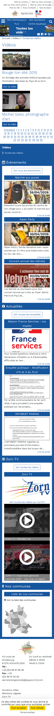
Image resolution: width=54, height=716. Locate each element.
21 (25, 133)
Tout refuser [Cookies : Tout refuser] (37, 708)
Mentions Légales (11, 693)
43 (14, 140)
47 (30, 140)
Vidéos (16, 38)
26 (43, 133)
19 (18, 133)
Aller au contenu (21, 2)
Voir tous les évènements (27, 170)
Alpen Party (27, 219)
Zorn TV (6, 696)
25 (39, 133)
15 (5, 133)
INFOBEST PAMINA (27, 414)
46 (26, 140)
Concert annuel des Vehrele (27, 261)
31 (12, 136)
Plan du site (15, 8)
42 (51, 136)
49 (37, 140)
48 (33, 140)
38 (37, 136)
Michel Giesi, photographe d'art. (25, 116)
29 (4, 136)
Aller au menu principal (41, 2)
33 (18, 136)
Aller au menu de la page (40, 5)
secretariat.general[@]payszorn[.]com (22, 680)
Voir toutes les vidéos (27, 467)
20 (21, 133)
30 (8, 136)
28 (50, 133)
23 (32, 133)
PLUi (17, 24)
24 (36, 133)
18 (15, 133)
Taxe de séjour (45, 8)
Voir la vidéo (9, 86)
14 (51, 130)
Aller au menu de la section (15, 5)
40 (44, 136)
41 (48, 136)
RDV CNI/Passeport (16, 20)
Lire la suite (43, 215)
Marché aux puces (27, 177)
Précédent (9, 130)
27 (47, 133)
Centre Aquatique (37, 24)
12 (45, 130)
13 (48, 130)
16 (8, 133)
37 (33, 136)
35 (26, 136)
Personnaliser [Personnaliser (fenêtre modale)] (27, 712)
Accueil (6, 38)
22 (28, 133)
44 (18, 140)
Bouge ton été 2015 (19, 72)
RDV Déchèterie (37, 20)
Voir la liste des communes (20, 600)
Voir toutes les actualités (27, 314)
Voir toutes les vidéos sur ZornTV (27, 502)
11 (42, 130)
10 (39, 130)
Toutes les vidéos (14, 153)
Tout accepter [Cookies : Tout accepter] (18, 708)
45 (22, 140)
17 (12, 133)
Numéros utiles (10, 690)
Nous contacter (29, 8)
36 (29, 136)
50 (41, 140)
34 (22, 136)
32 (15, 136)
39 (40, 136)
